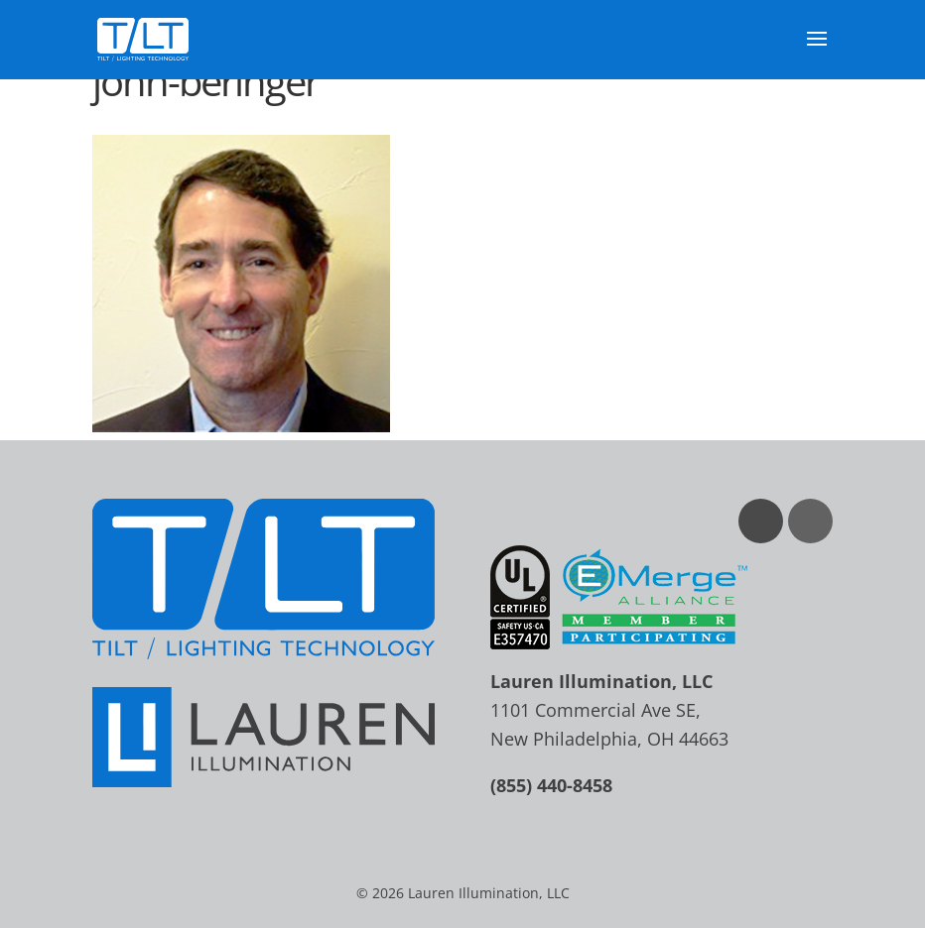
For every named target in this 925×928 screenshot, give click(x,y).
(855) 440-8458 (551, 785)
